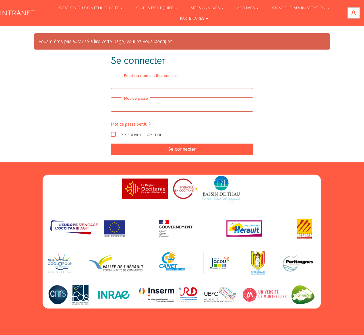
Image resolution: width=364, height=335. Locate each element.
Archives (247, 7)
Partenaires (194, 18)
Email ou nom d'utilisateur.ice (150, 75)
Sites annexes (207, 7)
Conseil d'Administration (300, 7)
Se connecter (182, 149)
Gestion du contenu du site (91, 7)
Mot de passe (136, 98)
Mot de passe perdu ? (131, 124)
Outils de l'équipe (156, 7)
